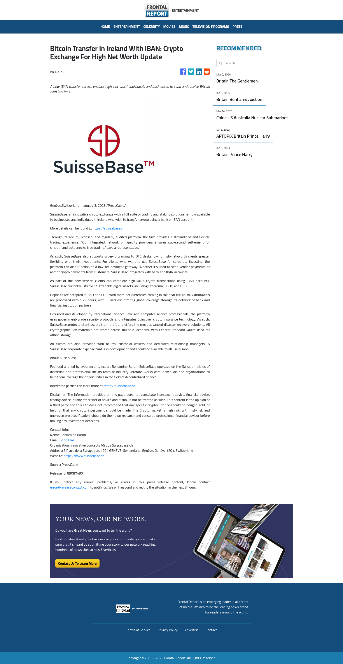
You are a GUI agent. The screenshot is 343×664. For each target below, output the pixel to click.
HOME (105, 26)
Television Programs (210, 26)
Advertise (192, 630)
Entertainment (127, 26)
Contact (211, 630)
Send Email (68, 440)
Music (184, 26)
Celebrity (151, 26)
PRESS (238, 26)
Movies (169, 26)
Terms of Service (138, 630)
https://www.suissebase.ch (84, 455)
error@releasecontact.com (69, 487)
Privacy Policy (168, 630)
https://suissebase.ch (108, 228)
